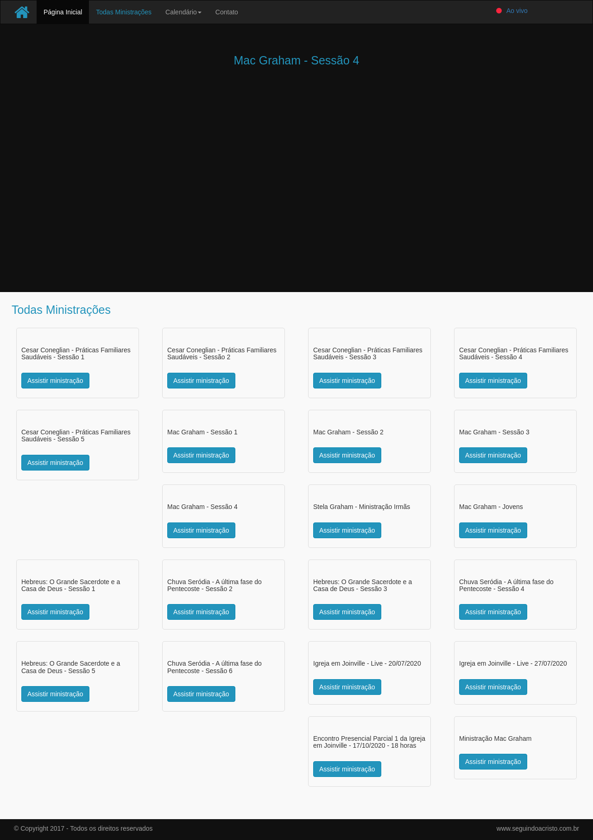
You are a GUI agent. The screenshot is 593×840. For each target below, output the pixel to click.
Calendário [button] (183, 12)
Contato (226, 12)
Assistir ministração (55, 380)
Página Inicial (66, 11)
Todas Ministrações (123, 12)
